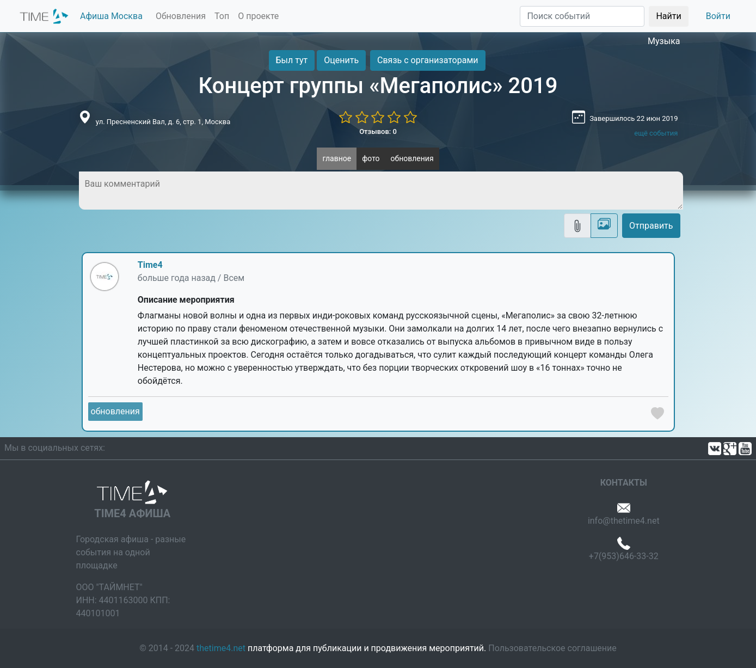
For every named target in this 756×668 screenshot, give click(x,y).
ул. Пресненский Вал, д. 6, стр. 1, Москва (163, 122)
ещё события (656, 133)
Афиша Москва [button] (111, 16)
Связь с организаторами (427, 60)
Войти (718, 16)
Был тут (292, 60)
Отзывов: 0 (378, 131)
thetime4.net (220, 648)
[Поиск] (582, 16)
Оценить (341, 60)
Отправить (651, 225)
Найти (668, 16)
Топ (221, 16)
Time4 (150, 265)
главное (336, 158)
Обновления (181, 16)
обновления (412, 158)
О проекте (258, 16)
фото (370, 158)
